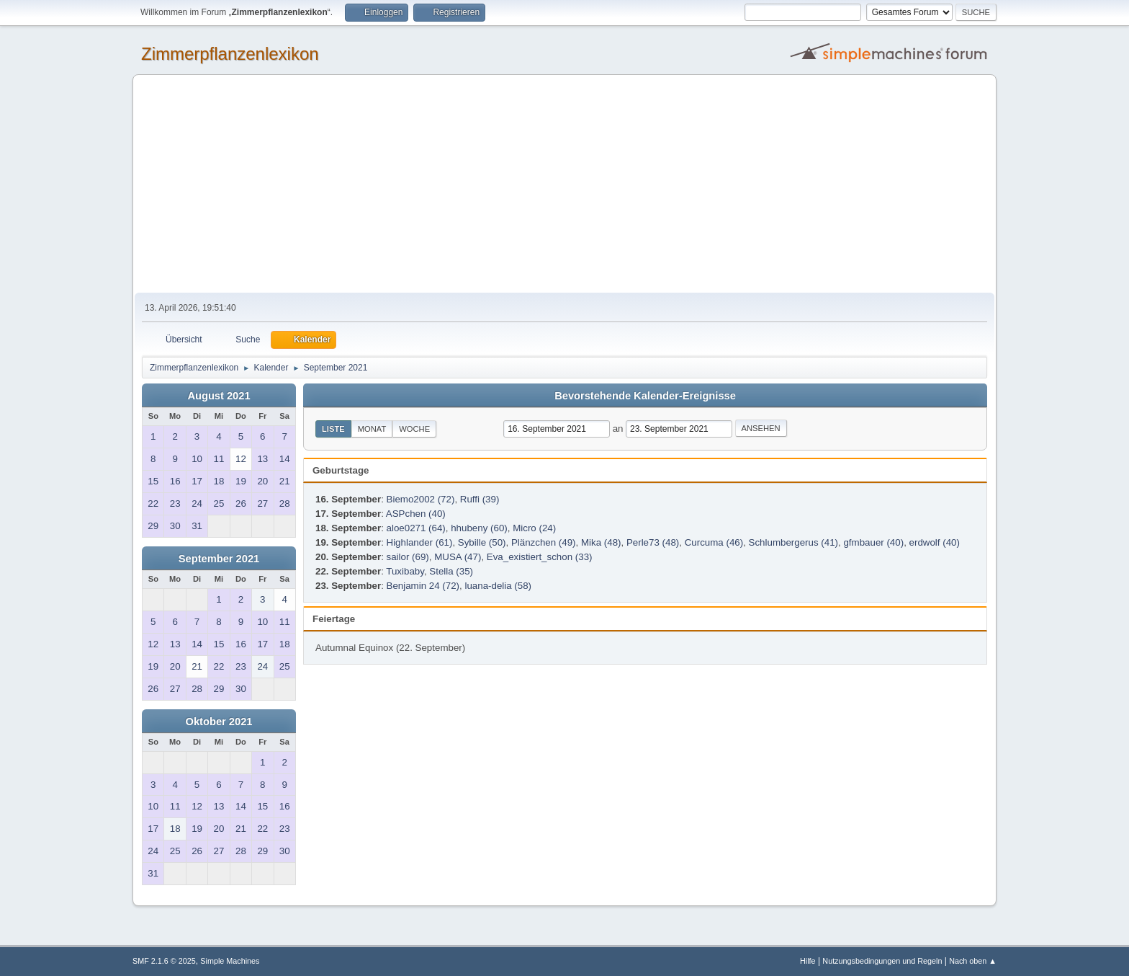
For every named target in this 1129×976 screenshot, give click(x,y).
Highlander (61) (420, 542)
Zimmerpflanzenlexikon (230, 53)
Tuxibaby (405, 571)
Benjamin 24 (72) (423, 585)
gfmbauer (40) (873, 542)
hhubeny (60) (479, 528)
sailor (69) (408, 556)
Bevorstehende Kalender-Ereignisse (645, 396)
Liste (333, 429)
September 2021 (219, 558)
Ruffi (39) (480, 499)
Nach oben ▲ (973, 961)
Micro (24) (534, 528)
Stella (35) (451, 571)
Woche (414, 429)
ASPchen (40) (416, 513)
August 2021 (218, 396)
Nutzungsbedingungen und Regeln (882, 961)
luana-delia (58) (497, 585)
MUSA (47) (457, 556)
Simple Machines (229, 961)
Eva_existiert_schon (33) (540, 556)
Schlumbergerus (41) (793, 542)
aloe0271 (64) (416, 528)
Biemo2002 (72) (421, 499)
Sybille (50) (482, 542)
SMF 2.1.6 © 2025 (164, 961)
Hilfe (808, 961)
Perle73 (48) (652, 542)
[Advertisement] (564, 184)
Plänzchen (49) (543, 542)
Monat (372, 429)
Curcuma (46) (714, 542)
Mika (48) (601, 542)
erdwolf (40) (934, 542)
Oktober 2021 (219, 721)
